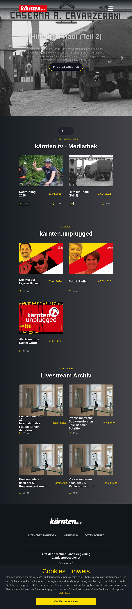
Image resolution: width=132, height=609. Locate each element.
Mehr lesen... (66, 593)
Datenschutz (94, 535)
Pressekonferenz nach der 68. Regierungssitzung (82, 483)
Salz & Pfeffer (78, 281)
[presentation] (64, 131)
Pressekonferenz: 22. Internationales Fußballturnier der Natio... (31, 423)
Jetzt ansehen (66, 63)
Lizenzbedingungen (42, 535)
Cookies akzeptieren (66, 601)
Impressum (71, 535)
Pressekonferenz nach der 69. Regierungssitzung (32, 483)
